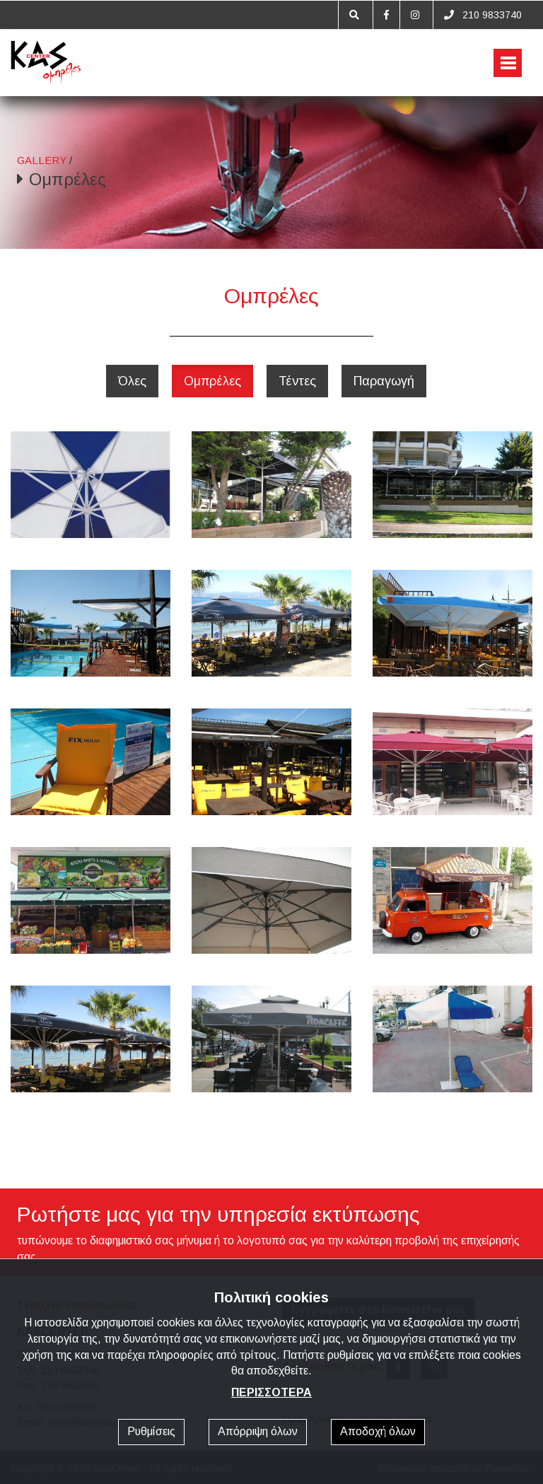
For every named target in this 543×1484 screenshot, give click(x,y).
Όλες (132, 381)
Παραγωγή (384, 381)
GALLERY (41, 160)
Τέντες (297, 381)
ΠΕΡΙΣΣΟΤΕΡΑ (271, 1392)
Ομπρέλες (212, 381)
